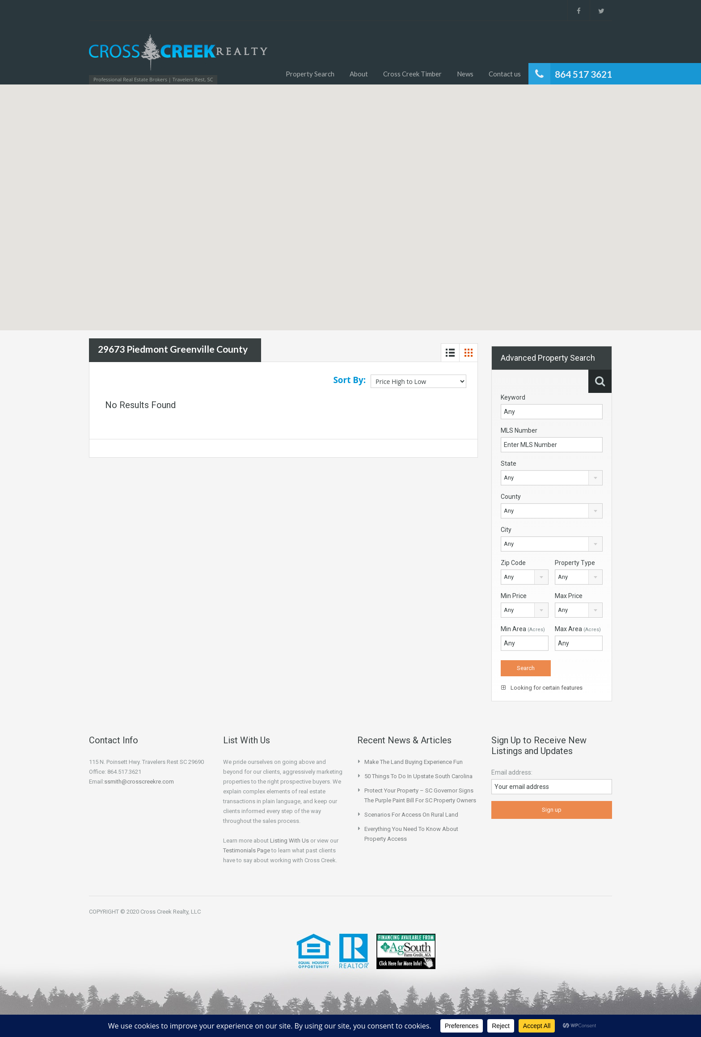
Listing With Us (289, 840)
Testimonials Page (246, 850)
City (506, 529)
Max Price (569, 595)
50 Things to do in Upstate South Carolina (418, 776)
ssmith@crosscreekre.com (139, 781)
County (511, 496)
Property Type (575, 562)
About (359, 74)
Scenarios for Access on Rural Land (411, 814)
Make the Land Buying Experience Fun (413, 762)
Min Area (523, 628)
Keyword (513, 397)
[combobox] (552, 477)
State (508, 463)
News (465, 74)
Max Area (578, 628)
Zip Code (513, 562)
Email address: (511, 772)
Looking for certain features (542, 687)
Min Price (514, 595)
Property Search (310, 74)
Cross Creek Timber (412, 74)
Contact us (505, 74)
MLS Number (519, 430)
